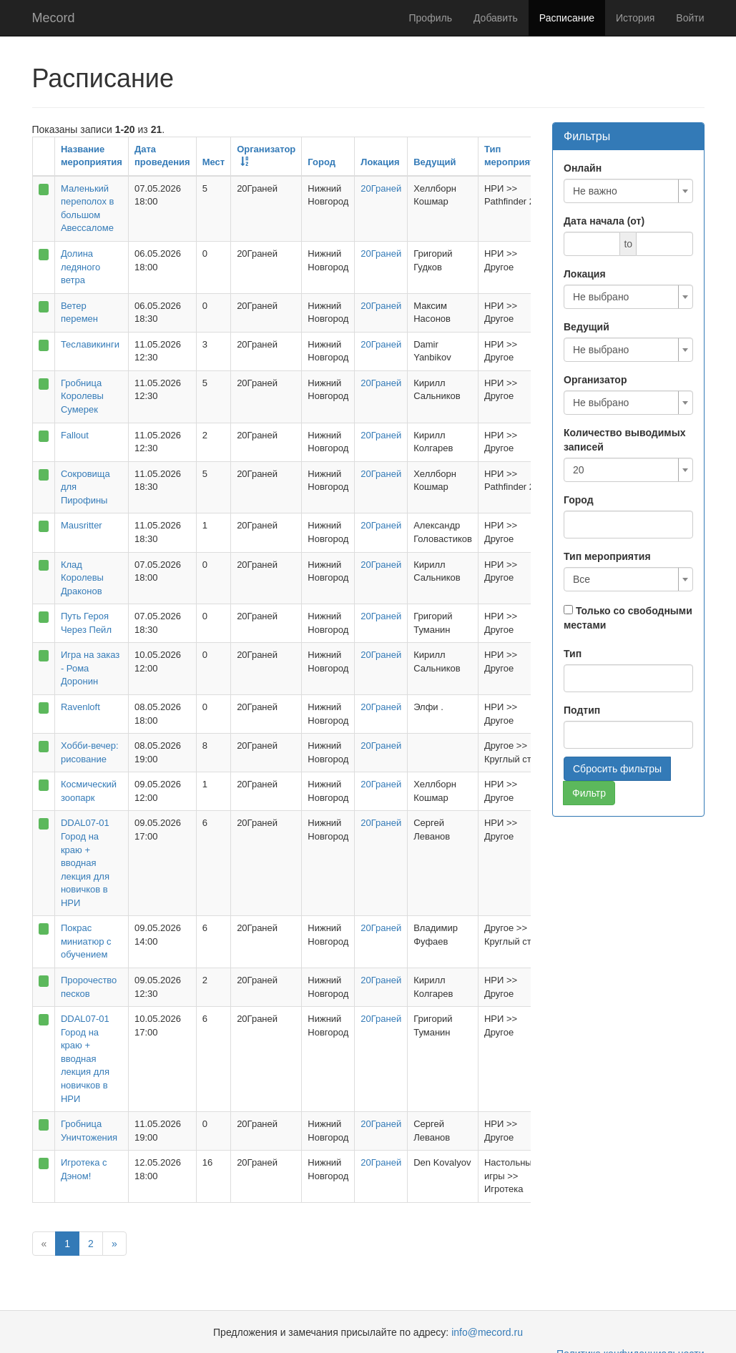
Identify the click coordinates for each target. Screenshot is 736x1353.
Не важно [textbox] (595, 191)
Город (321, 162)
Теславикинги (90, 344)
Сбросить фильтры (617, 768)
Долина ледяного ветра (80, 266)
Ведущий (434, 162)
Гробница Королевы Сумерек (82, 396)
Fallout (75, 435)
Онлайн (583, 168)
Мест (213, 162)
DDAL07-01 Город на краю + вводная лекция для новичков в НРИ (85, 862)
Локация (379, 162)
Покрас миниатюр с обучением (86, 941)
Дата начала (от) (604, 221)
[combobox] (628, 191)
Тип (573, 653)
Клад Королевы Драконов (82, 577)
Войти (690, 18)
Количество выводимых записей (624, 440)
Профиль (430, 18)
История (635, 18)
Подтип (582, 710)
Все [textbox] (581, 579)
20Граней (380, 188)
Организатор (595, 379)
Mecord (53, 18)
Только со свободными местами (628, 618)
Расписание (566, 18)
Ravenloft (80, 707)
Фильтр (589, 793)
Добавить (496, 18)
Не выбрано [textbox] (601, 296)
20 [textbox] (578, 470)
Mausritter (81, 525)
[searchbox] (589, 522)
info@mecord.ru (487, 1332)
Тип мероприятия (607, 556)
